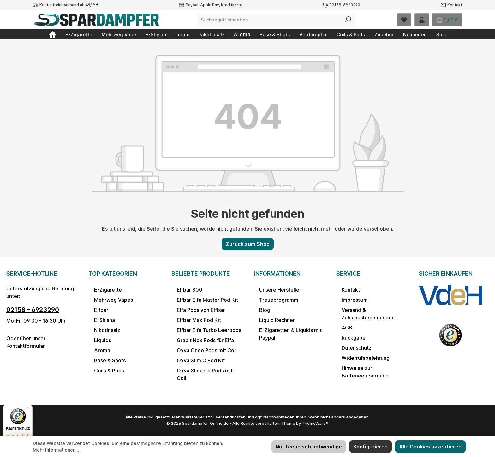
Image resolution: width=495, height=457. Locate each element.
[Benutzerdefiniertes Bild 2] (450, 339)
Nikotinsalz (107, 330)
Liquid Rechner (277, 320)
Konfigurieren (370, 446)
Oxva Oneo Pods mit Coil (207, 350)
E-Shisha (104, 320)
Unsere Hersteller (280, 290)
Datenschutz (357, 348)
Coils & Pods (109, 370)
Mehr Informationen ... (57, 450)
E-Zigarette (108, 290)
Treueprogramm (278, 300)
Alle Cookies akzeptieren (430, 446)
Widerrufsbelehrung (366, 358)
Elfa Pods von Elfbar (201, 310)
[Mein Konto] (421, 19)
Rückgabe (354, 338)
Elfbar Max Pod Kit (199, 320)
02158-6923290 (344, 5)
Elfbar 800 (189, 290)
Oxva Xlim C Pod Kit (201, 360)
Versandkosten (231, 416)
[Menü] (29, 408)
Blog (264, 310)
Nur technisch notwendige (309, 446)
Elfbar (101, 310)
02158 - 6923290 (32, 309)
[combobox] (269, 20)
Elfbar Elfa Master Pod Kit (207, 300)
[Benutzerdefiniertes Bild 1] (450, 301)
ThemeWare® (315, 423)
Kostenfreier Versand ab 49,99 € (68, 5)
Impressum (355, 300)
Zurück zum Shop (248, 244)
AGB (347, 327)
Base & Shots (110, 360)
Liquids (102, 340)
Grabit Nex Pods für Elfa (205, 340)
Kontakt (454, 5)
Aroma (102, 350)
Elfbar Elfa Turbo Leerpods (209, 330)
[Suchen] (348, 20)
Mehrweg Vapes (113, 300)
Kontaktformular (25, 346)
